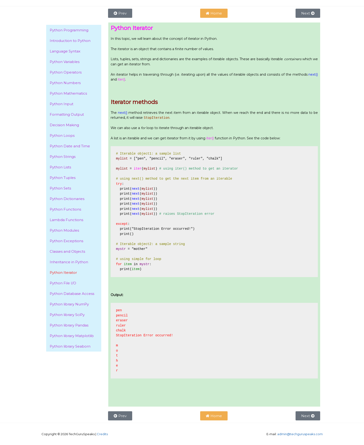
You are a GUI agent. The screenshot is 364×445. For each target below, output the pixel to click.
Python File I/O (63, 283)
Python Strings (62, 156)
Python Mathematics (68, 93)
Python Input (61, 104)
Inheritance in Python (69, 262)
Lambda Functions (66, 220)
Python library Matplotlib (72, 336)
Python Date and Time (70, 146)
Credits (102, 434)
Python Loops (62, 135)
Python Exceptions (66, 241)
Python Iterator (63, 272)
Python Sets (60, 188)
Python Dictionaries (67, 199)
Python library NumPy (69, 304)
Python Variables (64, 61)
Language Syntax (65, 51)
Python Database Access (72, 293)
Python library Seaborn (70, 346)
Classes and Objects (67, 251)
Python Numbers (65, 83)
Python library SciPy (67, 314)
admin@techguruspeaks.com (300, 434)
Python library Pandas (69, 325)
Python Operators (66, 72)
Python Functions (65, 209)
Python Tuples (62, 177)
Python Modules (64, 230)
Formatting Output (67, 114)
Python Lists (60, 167)
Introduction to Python (70, 40)
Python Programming (69, 30)
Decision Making (64, 125)
